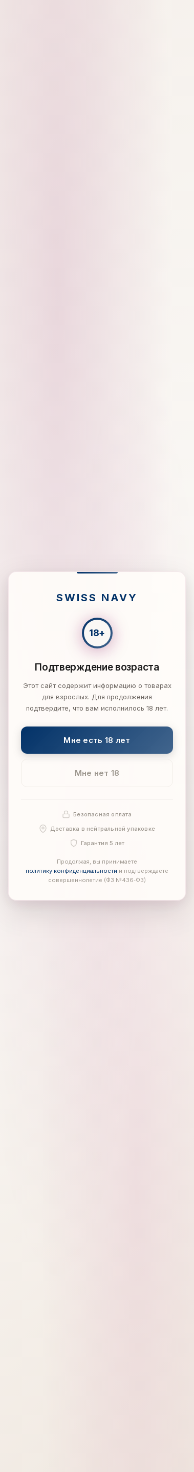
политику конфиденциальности (71, 870)
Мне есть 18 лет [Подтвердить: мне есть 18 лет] (97, 739)
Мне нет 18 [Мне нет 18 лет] (97, 773)
